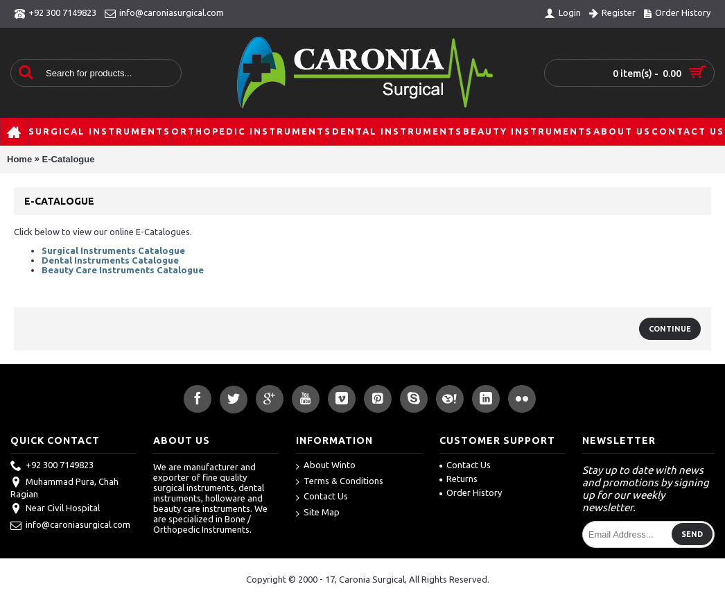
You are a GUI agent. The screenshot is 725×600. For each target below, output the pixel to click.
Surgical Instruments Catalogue (113, 250)
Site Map (318, 513)
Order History (470, 492)
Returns (458, 478)
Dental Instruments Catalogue (110, 260)
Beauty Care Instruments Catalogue (123, 270)
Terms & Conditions (339, 482)
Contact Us (322, 497)
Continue (670, 329)
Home (19, 159)
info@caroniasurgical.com (70, 526)
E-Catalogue (68, 159)
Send (692, 534)
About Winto (326, 466)
